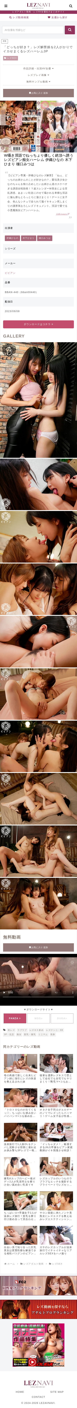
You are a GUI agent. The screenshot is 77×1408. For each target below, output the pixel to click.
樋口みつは (45, 238)
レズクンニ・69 (54, 1030)
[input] (33, 30)
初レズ (11, 1030)
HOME (20, 1391)
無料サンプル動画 (38, 81)
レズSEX (10, 58)
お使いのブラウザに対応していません (38, 979)
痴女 (19, 1034)
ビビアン (10, 273)
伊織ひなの (12, 238)
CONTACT (38, 1397)
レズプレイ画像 (38, 75)
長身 (52, 1034)
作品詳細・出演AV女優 (38, 68)
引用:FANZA (63, 214)
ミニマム (43, 1034)
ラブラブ (22, 1030)
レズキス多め (37, 1030)
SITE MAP (57, 1391)
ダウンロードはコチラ (38, 324)
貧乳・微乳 (30, 1034)
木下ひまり (29, 238)
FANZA (15, 1018)
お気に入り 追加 (38, 93)
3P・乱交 (9, 1034)
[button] (70, 30)
